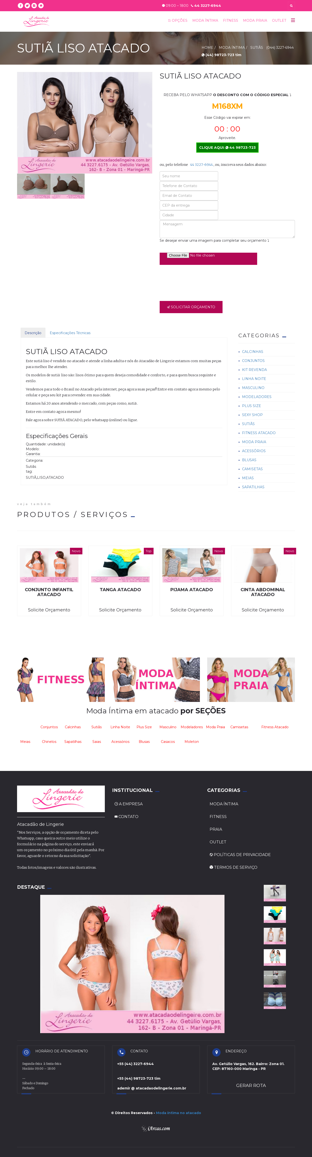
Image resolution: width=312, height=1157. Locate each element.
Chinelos (49, 741)
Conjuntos (253, 361)
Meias (248, 478)
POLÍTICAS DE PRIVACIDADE (240, 854)
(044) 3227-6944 (280, 47)
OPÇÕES (177, 20)
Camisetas (252, 469)
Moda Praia (254, 442)
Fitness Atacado (259, 433)
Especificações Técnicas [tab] (70, 333)
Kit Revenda (254, 370)
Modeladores (257, 397)
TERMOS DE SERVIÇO (233, 867)
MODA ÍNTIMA (205, 20)
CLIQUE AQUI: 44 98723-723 (227, 147)
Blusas (249, 460)
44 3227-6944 (206, 5)
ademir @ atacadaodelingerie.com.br (151, 1088)
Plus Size (251, 406)
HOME (207, 47)
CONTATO (126, 816)
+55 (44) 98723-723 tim (138, 1078)
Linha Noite (254, 379)
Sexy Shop (252, 415)
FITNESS (230, 20)
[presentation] (197, 281)
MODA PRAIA (255, 20)
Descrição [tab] (33, 333)
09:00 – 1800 (175, 5)
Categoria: (34, 460)
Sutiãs (248, 424)
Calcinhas (252, 351)
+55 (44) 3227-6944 (135, 1064)
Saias (96, 741)
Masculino (253, 388)
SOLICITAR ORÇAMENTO (191, 307)
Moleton (192, 741)
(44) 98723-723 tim (221, 55)
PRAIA (216, 829)
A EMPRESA (129, 804)
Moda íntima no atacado (178, 1113)
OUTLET (279, 20)
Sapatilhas (253, 487)
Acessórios (254, 451)
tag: (29, 471)
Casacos (168, 741)
